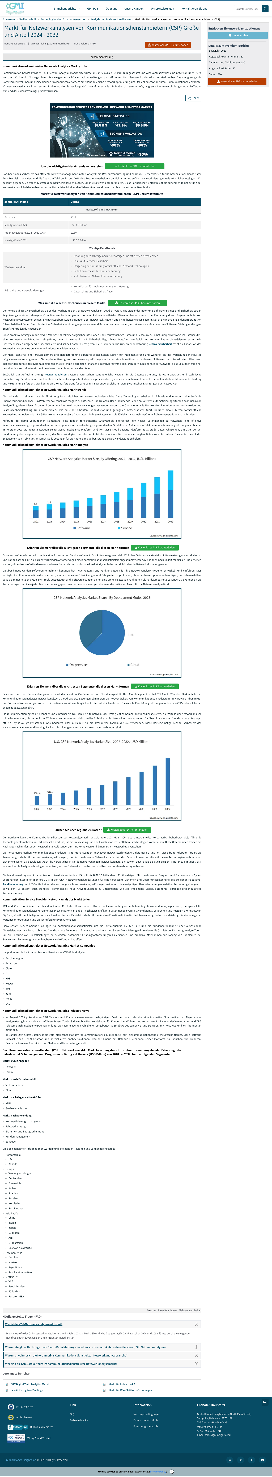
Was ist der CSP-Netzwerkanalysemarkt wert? (102, 1325)
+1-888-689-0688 (217, 1423)
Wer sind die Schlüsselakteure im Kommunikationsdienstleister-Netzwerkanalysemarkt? (102, 1365)
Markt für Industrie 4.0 (122, 1385)
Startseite (9, 19)
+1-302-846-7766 (213, 1427)
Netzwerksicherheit (160, 344)
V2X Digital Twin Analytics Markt (30, 1385)
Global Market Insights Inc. (21, 1460)
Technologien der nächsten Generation (63, 19)
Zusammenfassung (102, 57)
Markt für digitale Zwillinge (27, 1391)
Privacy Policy (158, 1472)
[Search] (265, 8)
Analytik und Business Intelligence (111, 19)
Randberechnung (13, 885)
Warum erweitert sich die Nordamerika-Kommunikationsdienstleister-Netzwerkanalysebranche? (102, 1356)
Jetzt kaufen (238, 35)
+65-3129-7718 (213, 1431)
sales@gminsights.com (217, 1436)
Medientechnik (27, 19)
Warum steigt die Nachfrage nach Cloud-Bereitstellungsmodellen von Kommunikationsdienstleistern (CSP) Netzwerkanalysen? (102, 1348)
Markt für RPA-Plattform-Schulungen (130, 1391)
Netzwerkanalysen (55, 375)
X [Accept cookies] (171, 1472)
